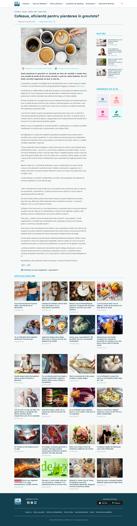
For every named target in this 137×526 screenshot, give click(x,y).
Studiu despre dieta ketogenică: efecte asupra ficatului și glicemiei (26, 378)
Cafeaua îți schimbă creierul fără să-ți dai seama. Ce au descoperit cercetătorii (54, 306)
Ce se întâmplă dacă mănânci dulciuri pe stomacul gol (25, 338)
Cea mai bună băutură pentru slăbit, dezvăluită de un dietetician (25, 306)
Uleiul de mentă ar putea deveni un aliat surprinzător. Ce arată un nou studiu (115, 61)
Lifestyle (24, 12)
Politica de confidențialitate (54, 512)
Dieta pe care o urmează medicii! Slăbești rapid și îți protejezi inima (109, 481)
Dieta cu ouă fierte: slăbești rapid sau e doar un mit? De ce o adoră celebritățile (109, 412)
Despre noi (28, 512)
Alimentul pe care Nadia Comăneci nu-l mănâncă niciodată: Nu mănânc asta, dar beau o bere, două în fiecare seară (109, 341)
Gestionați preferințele (81, 512)
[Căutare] (122, 3)
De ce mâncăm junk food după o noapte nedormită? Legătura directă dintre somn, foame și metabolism (54, 379)
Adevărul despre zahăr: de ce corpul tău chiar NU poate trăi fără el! (53, 412)
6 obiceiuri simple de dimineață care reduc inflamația (109, 448)
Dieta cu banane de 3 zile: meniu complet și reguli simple (81, 377)
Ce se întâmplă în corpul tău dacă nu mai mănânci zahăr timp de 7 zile (109, 378)
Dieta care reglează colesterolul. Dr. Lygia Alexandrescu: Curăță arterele (26, 482)
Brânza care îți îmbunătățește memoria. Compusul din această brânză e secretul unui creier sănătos (81, 307)
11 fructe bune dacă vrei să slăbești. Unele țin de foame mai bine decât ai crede (109, 306)
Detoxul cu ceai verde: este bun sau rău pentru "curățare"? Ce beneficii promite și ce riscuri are (54, 482)
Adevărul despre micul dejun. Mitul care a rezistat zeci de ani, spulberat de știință (54, 339)
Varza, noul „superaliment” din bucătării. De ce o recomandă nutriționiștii (81, 339)
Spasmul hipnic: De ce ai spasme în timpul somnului (115, 41)
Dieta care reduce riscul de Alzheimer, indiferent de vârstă (81, 448)
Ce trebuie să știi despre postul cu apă (26, 448)
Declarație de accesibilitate (104, 512)
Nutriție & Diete (32, 12)
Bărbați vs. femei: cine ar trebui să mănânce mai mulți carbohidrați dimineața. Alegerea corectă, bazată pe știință (82, 483)
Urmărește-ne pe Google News (68, 68)
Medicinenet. (80, 86)
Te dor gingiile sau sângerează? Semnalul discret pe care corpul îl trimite (115, 51)
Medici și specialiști (38, 512)
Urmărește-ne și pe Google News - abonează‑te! (40, 270)
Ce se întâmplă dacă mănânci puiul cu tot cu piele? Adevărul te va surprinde (82, 412)
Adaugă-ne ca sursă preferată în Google (38, 68)
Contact (91, 512)
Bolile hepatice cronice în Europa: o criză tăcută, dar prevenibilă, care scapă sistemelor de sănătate (115, 72)
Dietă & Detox (42, 12)
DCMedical (17, 12)
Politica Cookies (68, 512)
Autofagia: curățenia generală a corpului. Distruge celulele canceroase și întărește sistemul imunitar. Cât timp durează (54, 450)
